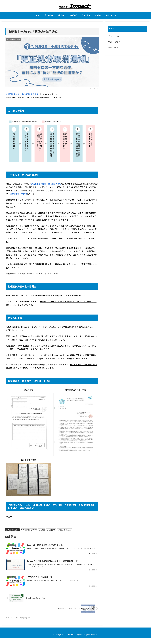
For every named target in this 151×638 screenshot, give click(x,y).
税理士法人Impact (64, 530)
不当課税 (25, 530)
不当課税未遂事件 (12, 530)
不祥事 (34, 530)
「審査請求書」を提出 (17, 194)
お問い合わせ (113, 47)
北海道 (42, 530)
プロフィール (113, 36)
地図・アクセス (114, 42)
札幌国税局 (51, 530)
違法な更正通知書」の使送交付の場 (46, 183)
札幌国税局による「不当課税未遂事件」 (23, 94)
